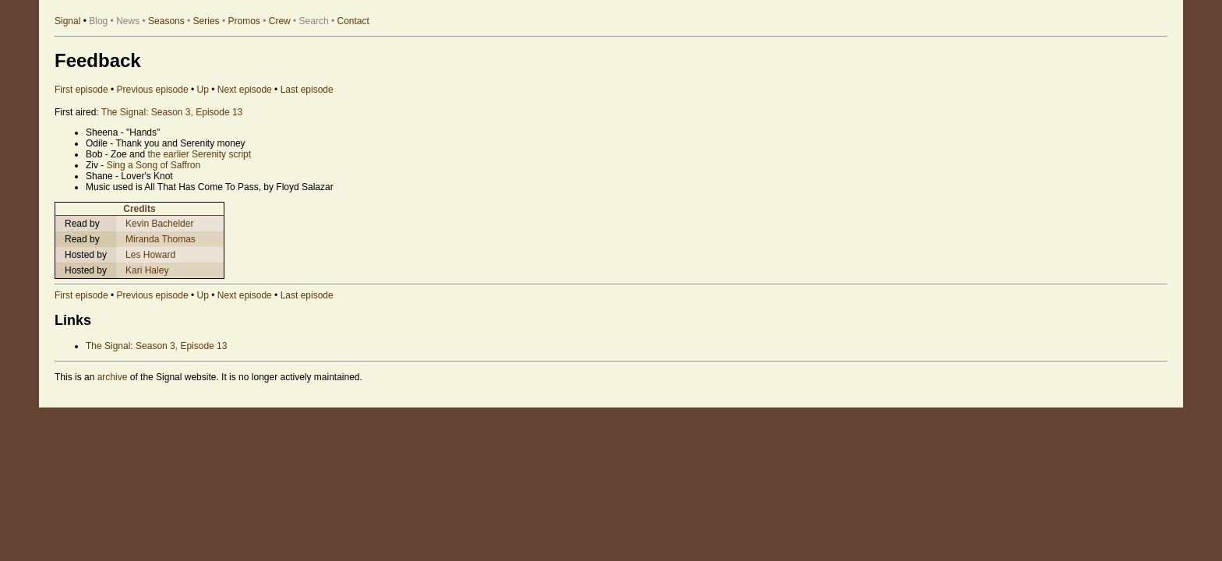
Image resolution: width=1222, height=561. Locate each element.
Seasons (166, 21)
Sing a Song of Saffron (154, 165)
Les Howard (150, 254)
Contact (353, 21)
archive (112, 377)
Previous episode (153, 89)
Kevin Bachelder (159, 223)
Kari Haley (146, 270)
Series (206, 21)
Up (203, 89)
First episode (81, 89)
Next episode (244, 89)
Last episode (307, 89)
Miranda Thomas (160, 239)
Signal (67, 21)
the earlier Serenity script (199, 154)
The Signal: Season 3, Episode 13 (171, 112)
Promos (244, 21)
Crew (280, 21)
